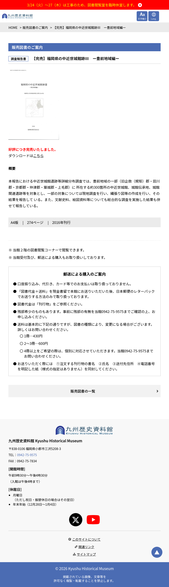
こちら (38, 155)
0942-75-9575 (27, 454)
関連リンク (86, 546)
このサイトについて (86, 539)
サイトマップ (86, 554)
